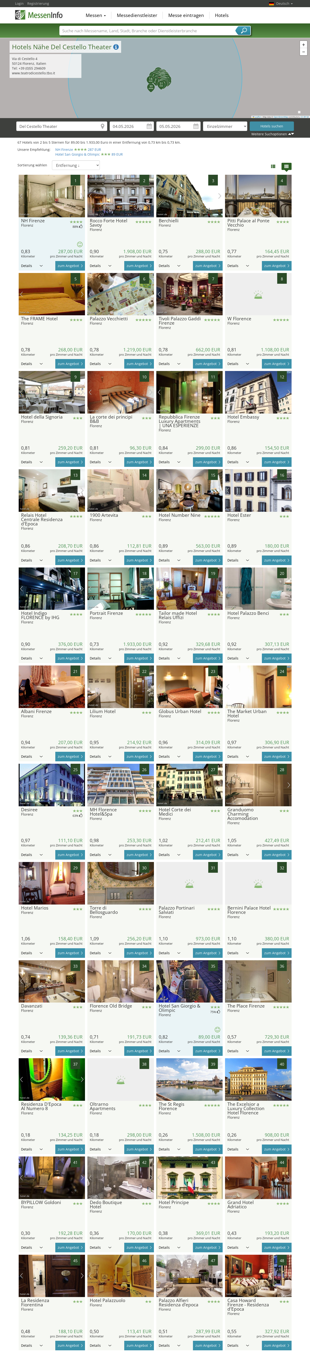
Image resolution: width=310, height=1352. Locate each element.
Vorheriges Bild (21, 196)
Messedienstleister (137, 15)
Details (32, 265)
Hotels (222, 15)
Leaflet (257, 117)
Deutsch (284, 3)
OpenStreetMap (281, 117)
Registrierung (38, 3)
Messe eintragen (186, 15)
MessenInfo (39, 15)
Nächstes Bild (82, 196)
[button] (147, 77)
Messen (96, 15)
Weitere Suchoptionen (269, 134)
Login (19, 3)
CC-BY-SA (305, 117)
